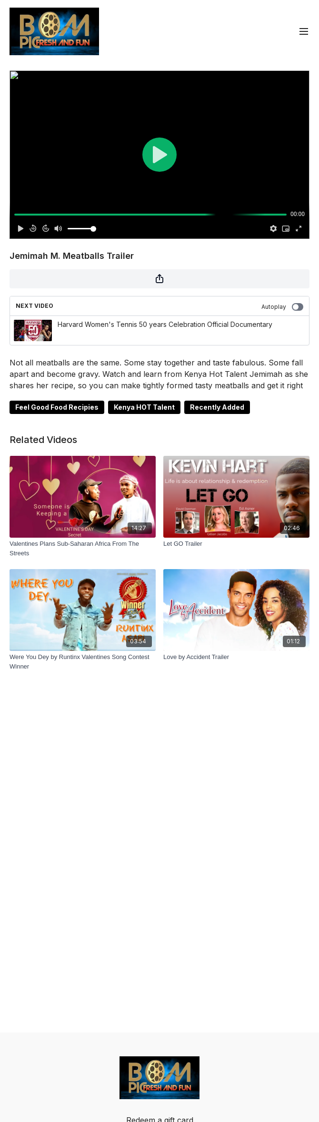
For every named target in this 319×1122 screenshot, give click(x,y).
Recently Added (217, 407)
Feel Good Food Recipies (57, 407)
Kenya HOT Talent (144, 407)
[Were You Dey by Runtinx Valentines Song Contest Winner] (83, 661)
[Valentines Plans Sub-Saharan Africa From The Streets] (83, 548)
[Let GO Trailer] (236, 544)
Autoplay (282, 307)
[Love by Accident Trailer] (236, 657)
